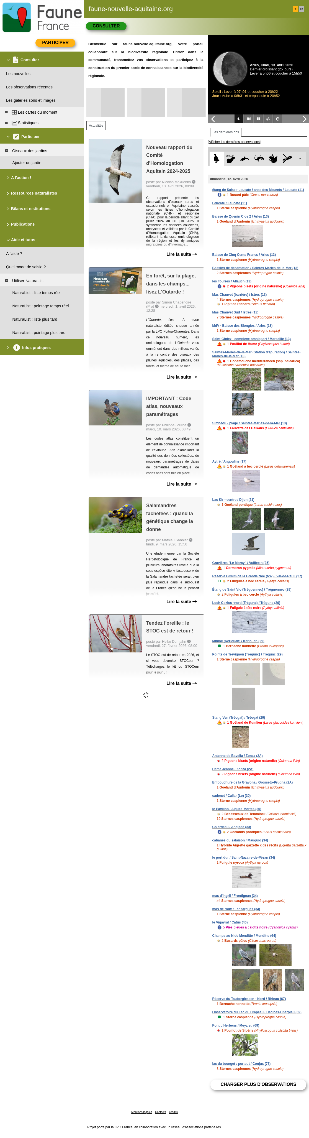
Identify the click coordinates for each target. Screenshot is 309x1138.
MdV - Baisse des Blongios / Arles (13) (242, 326)
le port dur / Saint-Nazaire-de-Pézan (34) (243, 857)
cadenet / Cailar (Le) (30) (231, 796)
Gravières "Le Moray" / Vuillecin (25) (240, 563)
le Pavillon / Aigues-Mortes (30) (236, 809)
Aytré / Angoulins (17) (229, 461)
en (301, 8)
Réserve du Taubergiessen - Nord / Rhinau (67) (249, 999)
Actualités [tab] (96, 125)
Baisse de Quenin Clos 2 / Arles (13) (240, 216)
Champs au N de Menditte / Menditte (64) (244, 936)
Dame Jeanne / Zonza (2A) (233, 769)
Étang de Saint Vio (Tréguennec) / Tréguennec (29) (252, 589)
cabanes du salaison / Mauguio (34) (240, 840)
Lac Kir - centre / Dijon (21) (233, 500)
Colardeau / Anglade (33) (231, 827)
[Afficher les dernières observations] (234, 142)
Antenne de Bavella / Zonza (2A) (237, 756)
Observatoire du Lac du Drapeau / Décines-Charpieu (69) (257, 1012)
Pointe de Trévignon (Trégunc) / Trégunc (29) (247, 654)
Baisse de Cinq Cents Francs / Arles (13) (244, 255)
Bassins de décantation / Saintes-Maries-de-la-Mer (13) (255, 268)
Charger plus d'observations (258, 1084)
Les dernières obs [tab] (226, 132)
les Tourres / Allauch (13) (231, 281)
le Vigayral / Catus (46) (230, 922)
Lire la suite (181, 254)
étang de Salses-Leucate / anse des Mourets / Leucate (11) (258, 190)
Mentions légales (141, 1112)
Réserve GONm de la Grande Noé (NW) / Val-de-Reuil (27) (257, 576)
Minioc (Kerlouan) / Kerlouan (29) (238, 641)
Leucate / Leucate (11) (229, 203)
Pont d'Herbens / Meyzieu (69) (235, 1025)
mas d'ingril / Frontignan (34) (235, 896)
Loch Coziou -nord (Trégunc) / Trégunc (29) (246, 603)
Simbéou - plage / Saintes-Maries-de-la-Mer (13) (249, 423)
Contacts (160, 1112)
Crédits (173, 1112)
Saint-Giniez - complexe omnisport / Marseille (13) (251, 339)
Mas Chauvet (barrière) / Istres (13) (239, 295)
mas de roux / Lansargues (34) (236, 909)
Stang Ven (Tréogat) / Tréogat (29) (238, 717)
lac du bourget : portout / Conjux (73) (241, 1064)
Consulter (106, 26)
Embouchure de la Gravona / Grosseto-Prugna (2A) (252, 782)
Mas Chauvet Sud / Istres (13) (235, 312)
